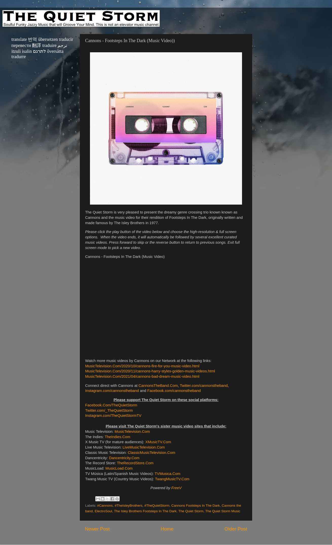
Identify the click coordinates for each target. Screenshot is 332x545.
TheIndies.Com (117, 437)
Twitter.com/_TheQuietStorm (109, 410)
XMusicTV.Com (158, 442)
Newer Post (97, 529)
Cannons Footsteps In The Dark (195, 505)
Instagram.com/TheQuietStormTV (113, 416)
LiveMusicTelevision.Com (143, 447)
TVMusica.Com (167, 474)
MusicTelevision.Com (132, 432)
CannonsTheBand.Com (158, 386)
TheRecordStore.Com (135, 463)
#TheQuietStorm (156, 505)
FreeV (176, 488)
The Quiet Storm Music (222, 511)
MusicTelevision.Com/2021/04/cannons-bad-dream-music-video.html (142, 376)
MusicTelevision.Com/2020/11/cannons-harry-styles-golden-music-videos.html (150, 371)
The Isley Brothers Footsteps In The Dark (145, 511)
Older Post (236, 529)
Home (167, 529)
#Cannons (105, 505)
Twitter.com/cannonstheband (204, 386)
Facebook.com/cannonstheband (174, 391)
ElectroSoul (103, 511)
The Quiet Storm (191, 511)
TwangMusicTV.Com (172, 479)
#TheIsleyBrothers (128, 505)
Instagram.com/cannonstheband (112, 391)
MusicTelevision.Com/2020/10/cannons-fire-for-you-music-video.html (142, 366)
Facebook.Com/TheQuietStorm (111, 405)
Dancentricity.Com (124, 458)
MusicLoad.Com (119, 468)
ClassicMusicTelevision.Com (151, 453)
